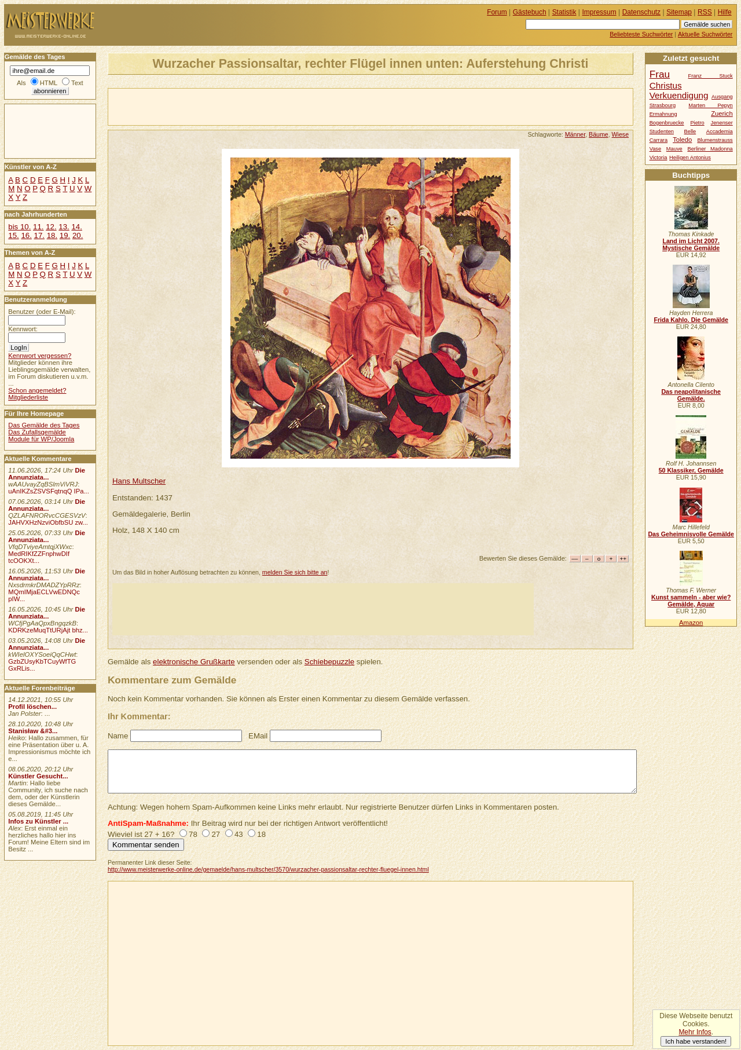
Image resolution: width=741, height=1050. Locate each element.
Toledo (682, 139)
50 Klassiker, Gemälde (691, 470)
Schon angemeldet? (37, 390)
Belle (690, 131)
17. (39, 235)
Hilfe (725, 12)
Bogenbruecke (667, 123)
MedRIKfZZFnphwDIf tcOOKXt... (38, 557)
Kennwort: (23, 328)
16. (26, 235)
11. (38, 226)
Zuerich (722, 113)
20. (77, 235)
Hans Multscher (139, 481)
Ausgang (722, 97)
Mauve (674, 149)
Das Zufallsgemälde (37, 432)
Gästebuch (529, 12)
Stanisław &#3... (32, 730)
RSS (705, 12)
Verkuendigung (679, 95)
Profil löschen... (32, 706)
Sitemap (679, 12)
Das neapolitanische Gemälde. (691, 395)
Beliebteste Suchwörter (641, 34)
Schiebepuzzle (329, 661)
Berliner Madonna (709, 149)
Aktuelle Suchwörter (705, 34)
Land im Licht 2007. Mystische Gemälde (691, 244)
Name (118, 735)
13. (63, 226)
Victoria (658, 157)
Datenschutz (641, 12)
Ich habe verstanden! (696, 1041)
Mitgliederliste (28, 397)
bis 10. (19, 226)
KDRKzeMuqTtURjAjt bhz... (48, 630)
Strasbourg (663, 105)
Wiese (620, 134)
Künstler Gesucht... (38, 776)
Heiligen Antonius (690, 157)
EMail (257, 735)
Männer (575, 134)
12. (51, 226)
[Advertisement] (243, 106)
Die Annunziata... (46, 474)
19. (65, 235)
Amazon (691, 622)
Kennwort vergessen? (39, 355)
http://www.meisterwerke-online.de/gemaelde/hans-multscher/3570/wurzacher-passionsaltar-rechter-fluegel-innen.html (268, 869)
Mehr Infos (694, 1032)
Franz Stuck (710, 76)
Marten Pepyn (710, 105)
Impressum (599, 12)
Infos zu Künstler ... (38, 821)
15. (13, 235)
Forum (497, 12)
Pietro (697, 123)
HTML (48, 82)
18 (261, 834)
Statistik (564, 12)
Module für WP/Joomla (41, 439)
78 (193, 834)
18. (52, 235)
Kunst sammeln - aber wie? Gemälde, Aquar (691, 601)
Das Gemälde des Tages (43, 425)
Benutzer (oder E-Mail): (41, 311)
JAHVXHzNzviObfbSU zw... (48, 522)
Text (77, 82)
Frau (660, 74)
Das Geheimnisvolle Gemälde (691, 534)
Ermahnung (663, 114)
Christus (666, 85)
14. (76, 226)
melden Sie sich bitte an (295, 572)
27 (215, 834)
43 (238, 834)
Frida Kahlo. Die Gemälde (691, 319)
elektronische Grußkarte (194, 661)
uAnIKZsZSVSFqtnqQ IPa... (48, 491)
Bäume (598, 134)
